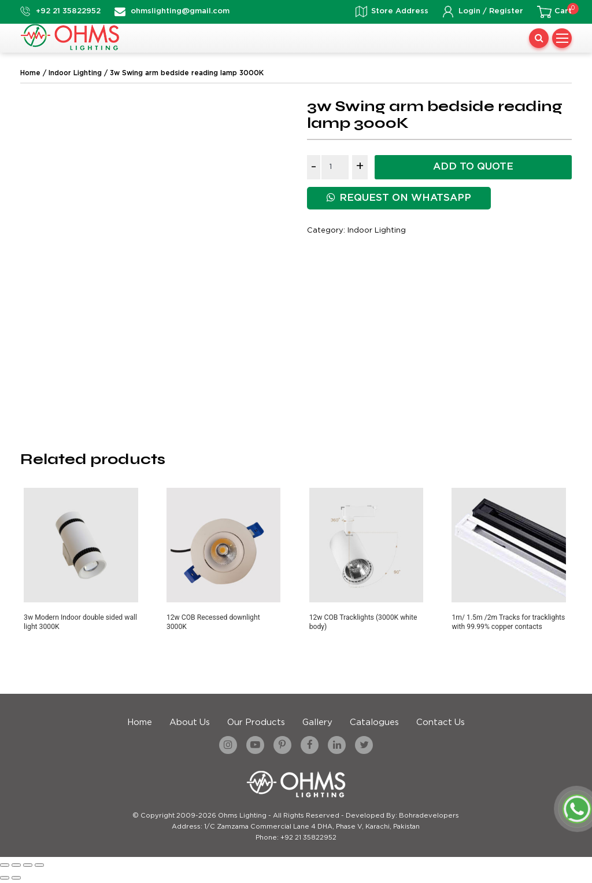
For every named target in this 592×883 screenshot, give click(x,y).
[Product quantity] (335, 167)
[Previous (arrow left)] (4, 878)
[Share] (27, 865)
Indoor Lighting (75, 73)
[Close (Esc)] (39, 865)
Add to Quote (473, 167)
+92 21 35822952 (68, 11)
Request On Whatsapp (399, 198)
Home (30, 73)
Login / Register (490, 11)
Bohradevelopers (429, 816)
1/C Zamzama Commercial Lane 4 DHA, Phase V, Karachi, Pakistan (312, 827)
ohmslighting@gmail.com (180, 11)
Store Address (399, 11)
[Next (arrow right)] (16, 878)
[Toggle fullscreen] (16, 865)
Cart (563, 11)
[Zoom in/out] (4, 865)
